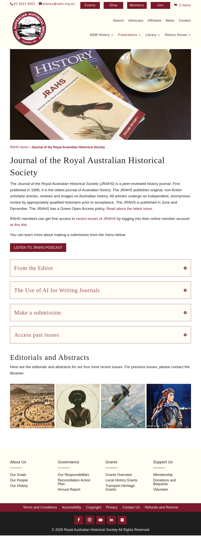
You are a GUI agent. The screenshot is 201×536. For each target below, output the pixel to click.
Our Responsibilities (73, 475)
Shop (114, 5)
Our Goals (18, 475)
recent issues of (96, 219)
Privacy (112, 507)
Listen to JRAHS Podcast (38, 248)
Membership (163, 475)
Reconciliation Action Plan (74, 482)
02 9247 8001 (24, 3)
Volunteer (160, 489)
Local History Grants (121, 480)
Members (137, 5)
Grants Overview (118, 475)
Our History (19, 486)
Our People (19, 480)
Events (90, 5)
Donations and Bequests (164, 482)
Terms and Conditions (40, 507)
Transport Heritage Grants (120, 487)
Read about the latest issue (129, 209)
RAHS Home (19, 147)
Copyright (93, 507)
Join (160, 5)
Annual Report (69, 489)
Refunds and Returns (161, 507)
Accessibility (71, 507)
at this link (18, 225)
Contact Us (131, 507)
